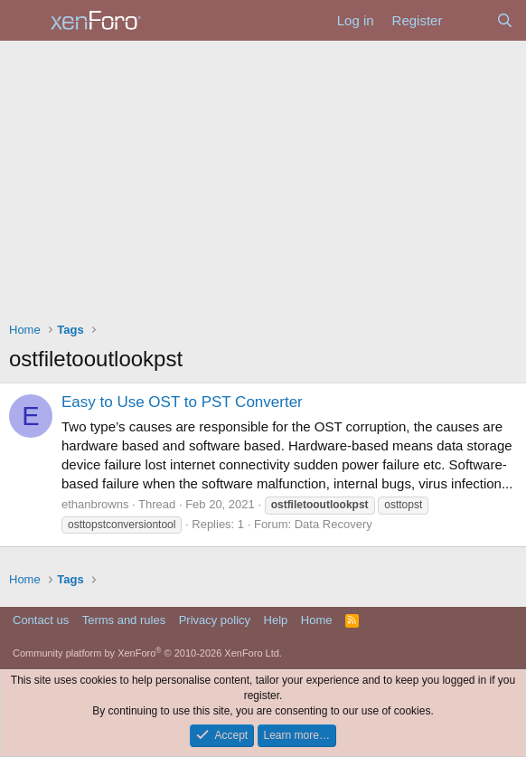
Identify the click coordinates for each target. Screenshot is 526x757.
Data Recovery (333, 524)
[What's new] (468, 20)
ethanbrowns (94, 504)
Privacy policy (214, 620)
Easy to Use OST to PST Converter (182, 402)
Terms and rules (123, 620)
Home (317, 620)
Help (276, 620)
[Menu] (25, 21)
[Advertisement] (263, 176)
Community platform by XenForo (147, 653)
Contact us (41, 620)
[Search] (504, 20)
